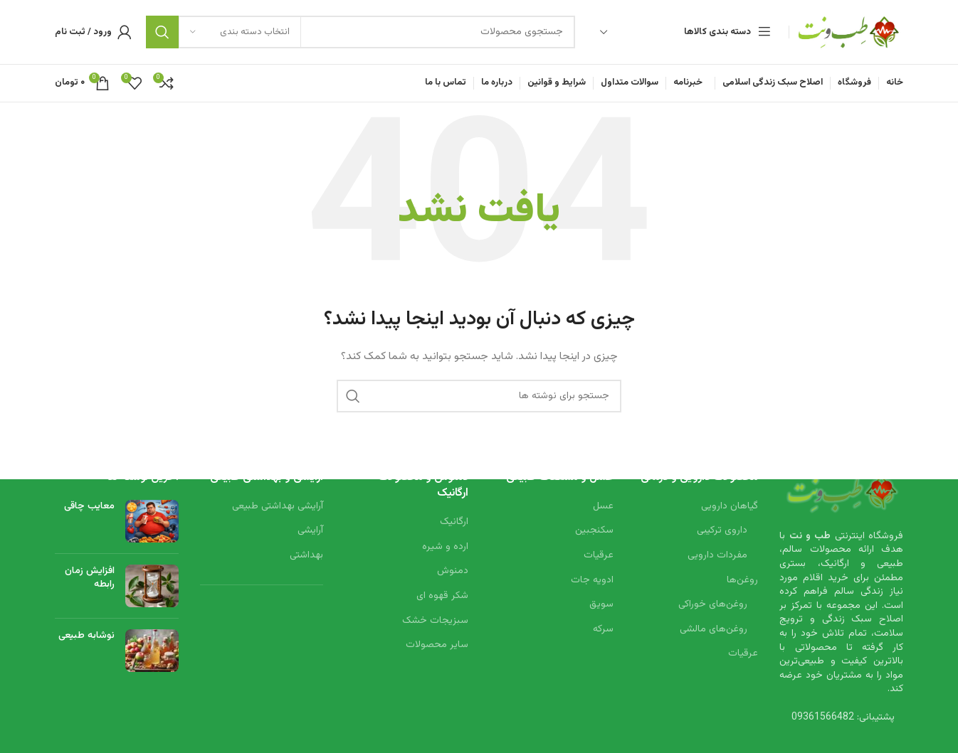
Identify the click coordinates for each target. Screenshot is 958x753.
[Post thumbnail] (152, 520)
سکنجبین (594, 531)
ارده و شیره (445, 547)
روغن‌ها (742, 580)
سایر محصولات (437, 646)
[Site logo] (849, 33)
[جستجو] (360, 32)
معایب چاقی (89, 505)
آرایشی (310, 531)
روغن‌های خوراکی (712, 605)
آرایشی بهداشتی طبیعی (277, 506)
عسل (603, 506)
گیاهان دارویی (729, 506)
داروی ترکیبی (722, 531)
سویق (601, 605)
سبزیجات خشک (435, 621)
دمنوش (452, 572)
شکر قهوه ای (442, 596)
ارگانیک (454, 523)
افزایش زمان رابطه (90, 577)
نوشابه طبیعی (86, 635)
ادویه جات (592, 580)
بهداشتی (306, 556)
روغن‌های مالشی (713, 629)
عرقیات (743, 654)
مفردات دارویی (717, 556)
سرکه (603, 629)
